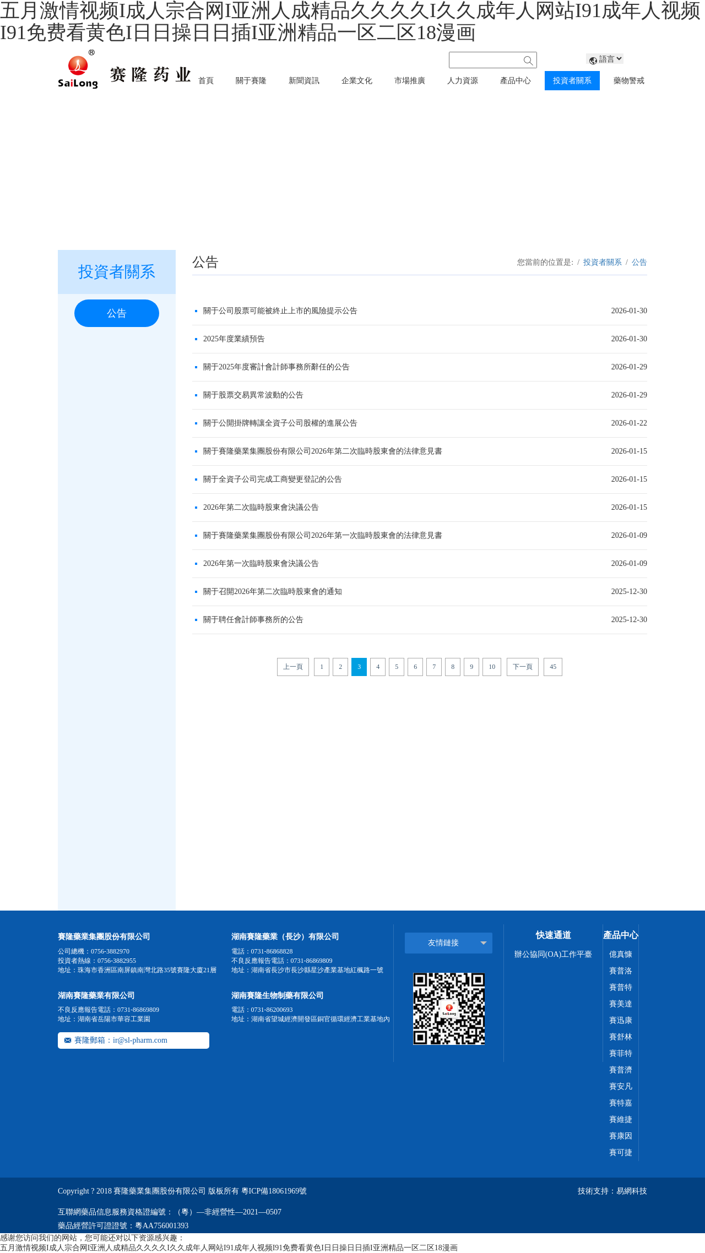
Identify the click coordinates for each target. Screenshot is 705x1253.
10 (492, 667)
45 (553, 667)
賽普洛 (620, 971)
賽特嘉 (620, 1103)
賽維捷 (620, 1119)
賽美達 (620, 1004)
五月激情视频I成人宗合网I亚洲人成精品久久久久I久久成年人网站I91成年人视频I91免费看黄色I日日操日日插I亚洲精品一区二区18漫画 (229, 1248)
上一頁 (293, 667)
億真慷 (620, 954)
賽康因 (620, 1136)
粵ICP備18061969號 (274, 1191)
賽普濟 (620, 1070)
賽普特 (620, 987)
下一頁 (523, 667)
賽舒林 (620, 1037)
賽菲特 (620, 1053)
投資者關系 (602, 262)
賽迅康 (620, 1020)
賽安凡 (620, 1086)
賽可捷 (620, 1152)
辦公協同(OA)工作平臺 (553, 954)
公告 (117, 313)
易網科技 (631, 1191)
